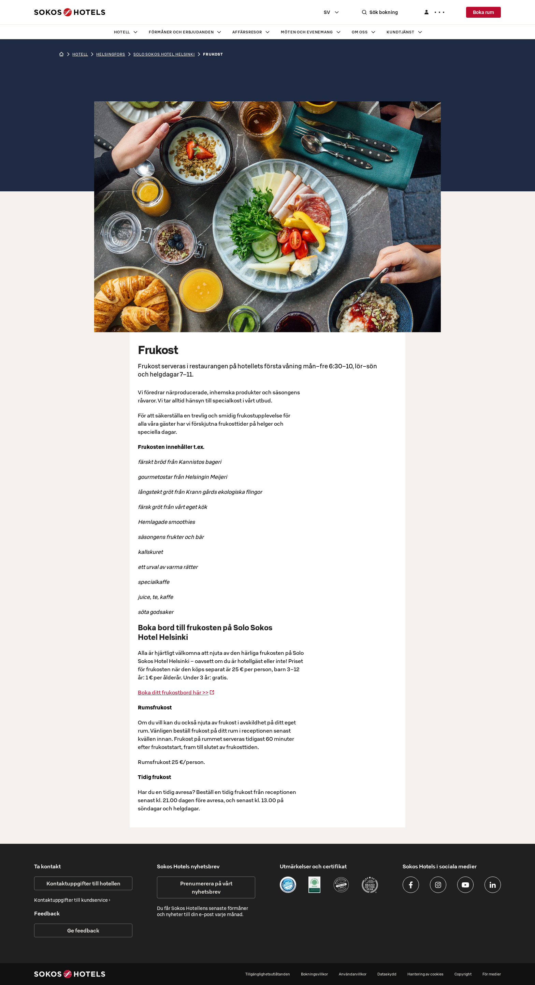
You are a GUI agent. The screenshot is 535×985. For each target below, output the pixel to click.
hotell (80, 54)
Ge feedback (83, 930)
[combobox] (331, 12)
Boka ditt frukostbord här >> (176, 692)
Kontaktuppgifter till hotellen (83, 883)
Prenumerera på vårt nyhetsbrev (206, 887)
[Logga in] (434, 12)
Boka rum (483, 12)
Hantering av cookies (425, 974)
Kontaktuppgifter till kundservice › (72, 900)
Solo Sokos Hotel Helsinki (164, 54)
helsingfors (110, 54)
